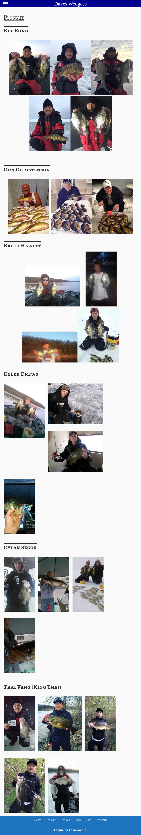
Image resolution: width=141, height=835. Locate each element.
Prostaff (50, 820)
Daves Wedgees (70, 3)
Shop (78, 820)
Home (37, 820)
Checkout (101, 820)
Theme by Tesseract (68, 830)
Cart (88, 820)
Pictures (65, 820)
